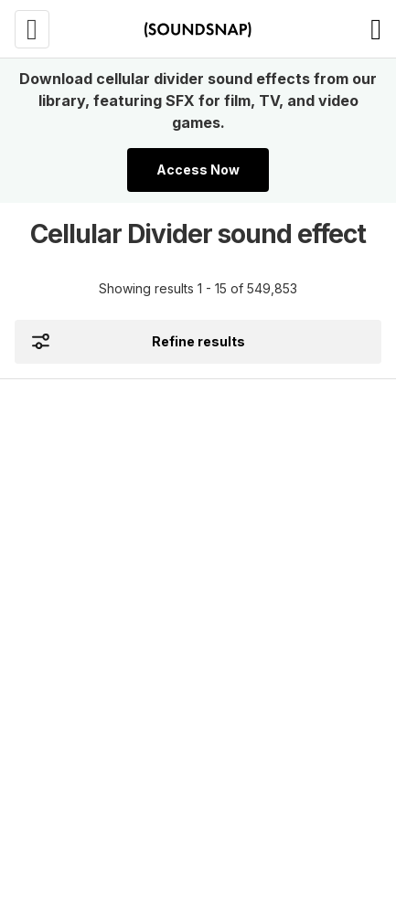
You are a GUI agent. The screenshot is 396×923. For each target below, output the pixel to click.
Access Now (198, 169)
